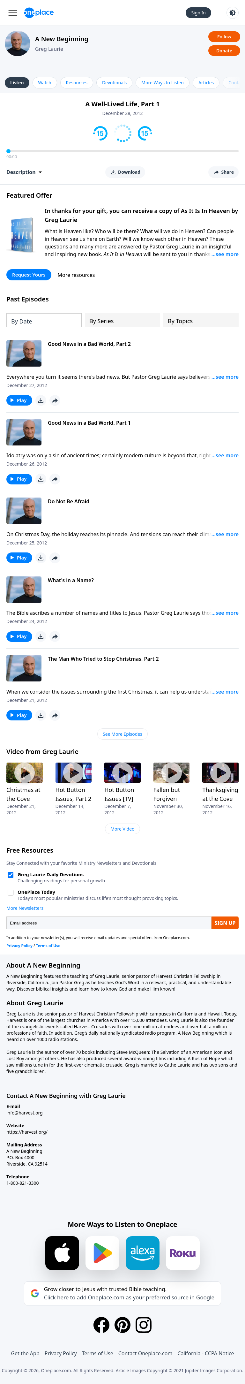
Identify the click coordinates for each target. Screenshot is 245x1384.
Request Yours (29, 274)
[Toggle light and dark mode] (232, 13)
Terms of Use (97, 1353)
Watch (44, 83)
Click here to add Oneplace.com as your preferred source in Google (129, 1297)
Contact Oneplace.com (145, 1353)
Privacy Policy (61, 1353)
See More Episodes (122, 734)
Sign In (198, 13)
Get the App (25, 1353)
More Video (122, 829)
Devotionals (114, 83)
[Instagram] (144, 1325)
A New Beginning (61, 38)
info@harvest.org (24, 1113)
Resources (76, 83)
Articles (206, 83)
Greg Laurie (49, 48)
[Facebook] (101, 1325)
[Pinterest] (122, 1325)
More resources (76, 274)
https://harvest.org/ (27, 1132)
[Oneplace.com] (39, 12)
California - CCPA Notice (205, 1353)
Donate (224, 51)
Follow (224, 37)
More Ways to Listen (162, 83)
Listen (17, 83)
